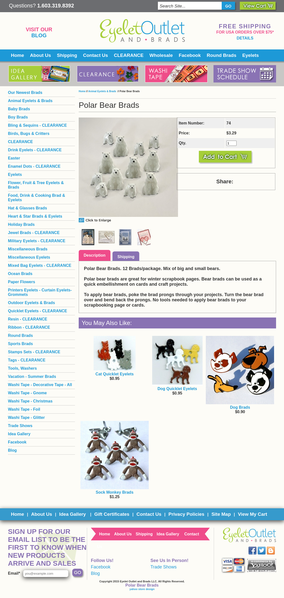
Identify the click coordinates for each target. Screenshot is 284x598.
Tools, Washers (22, 368)
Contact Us (95, 55)
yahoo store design (142, 589)
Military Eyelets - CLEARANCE (36, 241)
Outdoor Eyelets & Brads (31, 303)
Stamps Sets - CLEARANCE (34, 352)
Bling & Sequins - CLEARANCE (37, 125)
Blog (39, 36)
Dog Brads (240, 407)
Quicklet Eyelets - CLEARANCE (37, 311)
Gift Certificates (111, 514)
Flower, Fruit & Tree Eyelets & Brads (36, 185)
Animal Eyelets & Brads (102, 91)
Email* (14, 573)
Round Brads (221, 55)
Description (95, 255)
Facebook (190, 55)
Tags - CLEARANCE (26, 360)
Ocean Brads (20, 274)
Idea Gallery (19, 434)
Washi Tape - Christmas (30, 401)
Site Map (221, 514)
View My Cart (252, 514)
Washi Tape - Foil (24, 409)
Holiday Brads (21, 224)
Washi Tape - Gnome (27, 393)
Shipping (67, 55)
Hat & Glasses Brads (27, 208)
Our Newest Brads (25, 92)
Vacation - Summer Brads (32, 376)
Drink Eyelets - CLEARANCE (35, 150)
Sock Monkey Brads (114, 492)
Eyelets (250, 55)
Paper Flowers (21, 282)
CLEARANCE (128, 55)
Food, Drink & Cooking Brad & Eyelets (36, 197)
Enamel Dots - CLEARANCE (34, 166)
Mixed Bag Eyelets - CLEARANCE (39, 265)
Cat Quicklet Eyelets (115, 374)
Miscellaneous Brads (27, 249)
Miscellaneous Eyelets (29, 257)
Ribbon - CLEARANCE (29, 327)
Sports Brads (20, 344)
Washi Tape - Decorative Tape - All (40, 385)
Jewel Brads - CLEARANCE (34, 233)
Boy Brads (18, 117)
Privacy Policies (186, 514)
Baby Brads (19, 109)
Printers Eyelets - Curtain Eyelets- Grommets (40, 292)
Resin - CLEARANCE (27, 319)
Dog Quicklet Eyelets (177, 389)
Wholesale (161, 55)
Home (17, 55)
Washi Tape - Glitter (26, 417)
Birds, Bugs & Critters (28, 133)
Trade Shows (20, 426)
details (245, 38)
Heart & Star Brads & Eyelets (35, 216)
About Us (40, 55)
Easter (14, 158)
